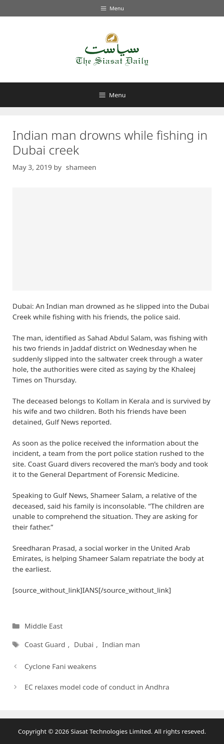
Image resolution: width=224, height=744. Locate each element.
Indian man (121, 644)
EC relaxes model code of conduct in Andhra (96, 687)
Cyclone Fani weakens (60, 666)
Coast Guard (44, 644)
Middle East (43, 626)
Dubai (83, 644)
